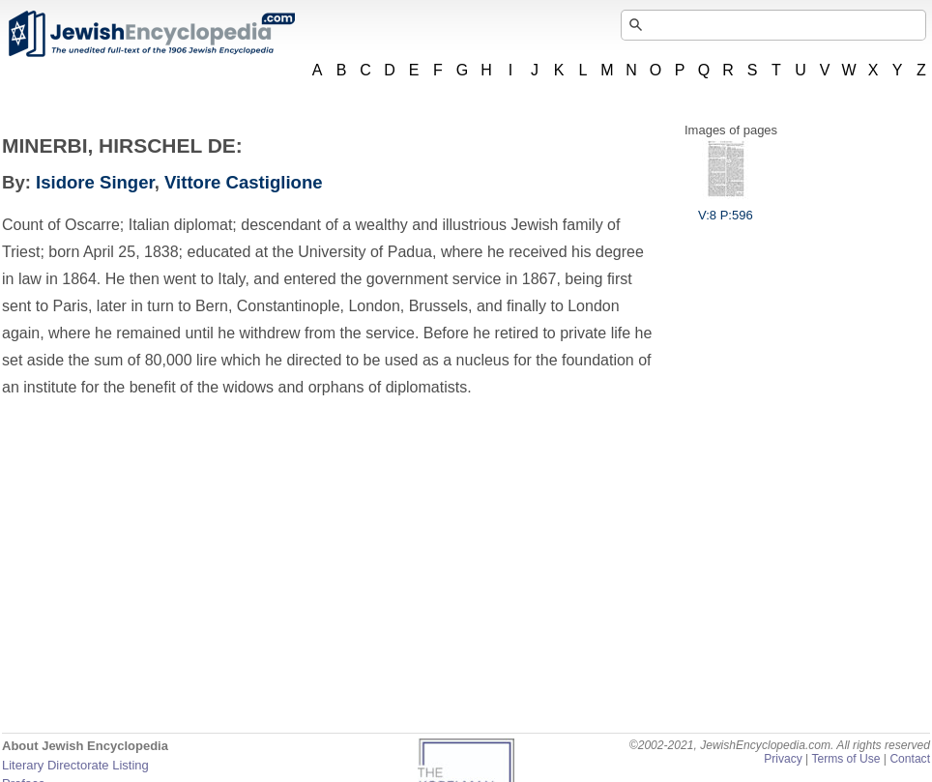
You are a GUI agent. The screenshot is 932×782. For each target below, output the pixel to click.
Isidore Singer (95, 182)
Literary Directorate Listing (75, 765)
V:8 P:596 (725, 207)
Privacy (783, 759)
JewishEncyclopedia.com (151, 34)
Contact (909, 759)
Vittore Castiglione (243, 182)
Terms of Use (845, 759)
